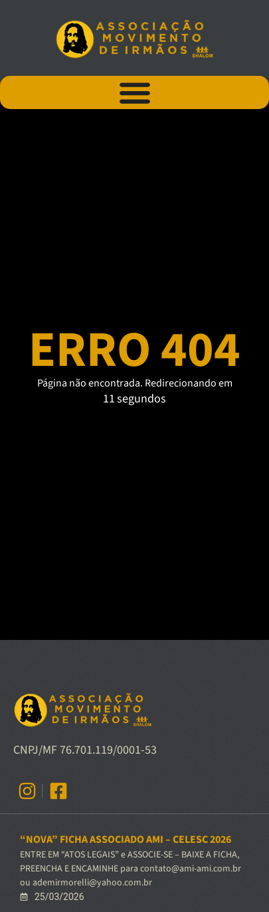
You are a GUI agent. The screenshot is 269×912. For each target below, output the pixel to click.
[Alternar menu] (134, 92)
